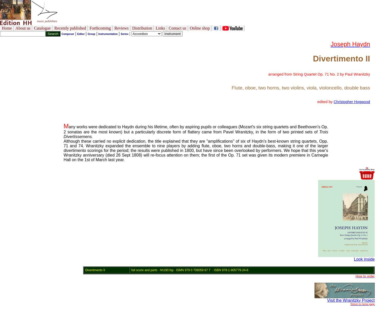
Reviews (121, 28)
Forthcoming (100, 28)
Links (160, 28)
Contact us (177, 28)
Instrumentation (108, 34)
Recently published (70, 28)
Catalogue (42, 28)
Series (124, 34)
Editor (81, 34)
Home (7, 28)
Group (91, 34)
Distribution (142, 28)
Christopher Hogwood (352, 102)
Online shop (200, 28)
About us (22, 28)
